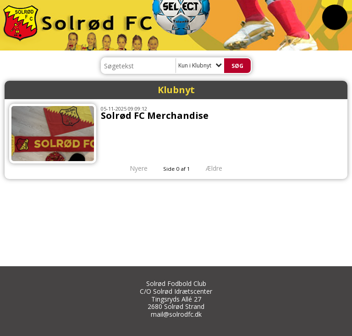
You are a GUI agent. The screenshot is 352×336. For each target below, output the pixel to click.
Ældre (220, 168)
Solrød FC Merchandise (155, 115)
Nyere (133, 168)
